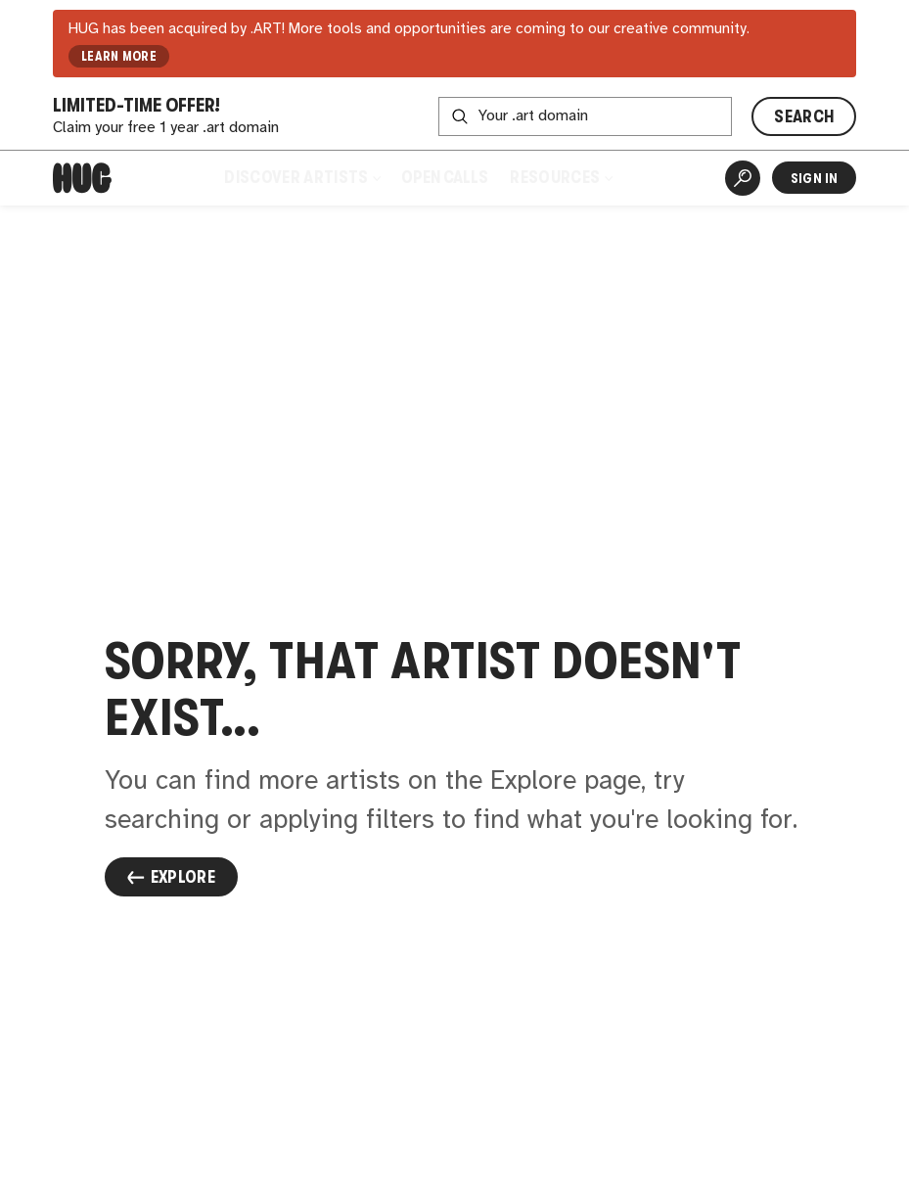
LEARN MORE (119, 56)
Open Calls (444, 177)
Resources (561, 177)
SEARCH (804, 116)
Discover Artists (302, 177)
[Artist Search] (742, 178)
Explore (171, 877)
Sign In (815, 178)
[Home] (82, 178)
